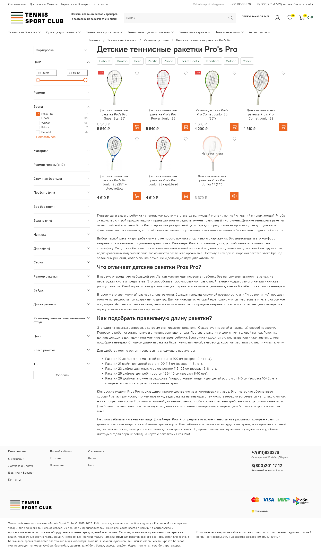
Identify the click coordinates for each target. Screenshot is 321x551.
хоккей (107, 541)
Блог (91, 465)
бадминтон (135, 545)
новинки (87, 537)
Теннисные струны (195, 32)
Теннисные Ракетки (24, 32)
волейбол (87, 545)
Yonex (247, 61)
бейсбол (178, 541)
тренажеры (172, 545)
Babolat (105, 61)
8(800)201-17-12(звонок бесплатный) (285, 4)
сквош (110, 545)
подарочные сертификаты (35, 537)
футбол (48, 545)
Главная (94, 40)
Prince (168, 61)
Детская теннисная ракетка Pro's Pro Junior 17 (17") (212, 180)
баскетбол (61, 545)
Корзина (55, 458)
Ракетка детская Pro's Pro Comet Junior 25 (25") (212, 114)
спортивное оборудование (52, 532)
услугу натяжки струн (108, 537)
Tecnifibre (212, 61)
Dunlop (122, 61)
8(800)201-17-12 (266, 465)
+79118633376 (240, 4)
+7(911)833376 (265, 452)
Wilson (231, 61)
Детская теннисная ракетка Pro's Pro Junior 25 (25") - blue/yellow (114, 182)
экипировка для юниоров (25, 545)
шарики (75, 545)
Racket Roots (189, 61)
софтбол (157, 545)
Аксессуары (260, 32)
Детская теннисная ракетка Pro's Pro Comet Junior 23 (261, 114)
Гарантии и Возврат (75, 4)
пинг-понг (94, 541)
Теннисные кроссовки (104, 32)
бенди (100, 545)
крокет (167, 541)
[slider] (38, 80)
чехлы (157, 541)
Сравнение (57, 465)
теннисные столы (139, 541)
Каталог (93, 458)
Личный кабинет (61, 451)
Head (137, 61)
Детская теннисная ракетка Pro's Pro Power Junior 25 (163, 114)
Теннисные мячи (230, 32)
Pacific (152, 61)
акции (12, 537)
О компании (17, 4)
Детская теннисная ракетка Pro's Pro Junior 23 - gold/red (163, 180)
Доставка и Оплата (44, 4)
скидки (58, 537)
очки (147, 545)
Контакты (101, 4)
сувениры (119, 541)
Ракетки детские (156, 40)
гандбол (121, 545)
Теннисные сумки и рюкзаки (151, 32)
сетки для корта (175, 537)
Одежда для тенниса (63, 32)
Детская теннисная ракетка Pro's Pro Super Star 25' (114, 114)
